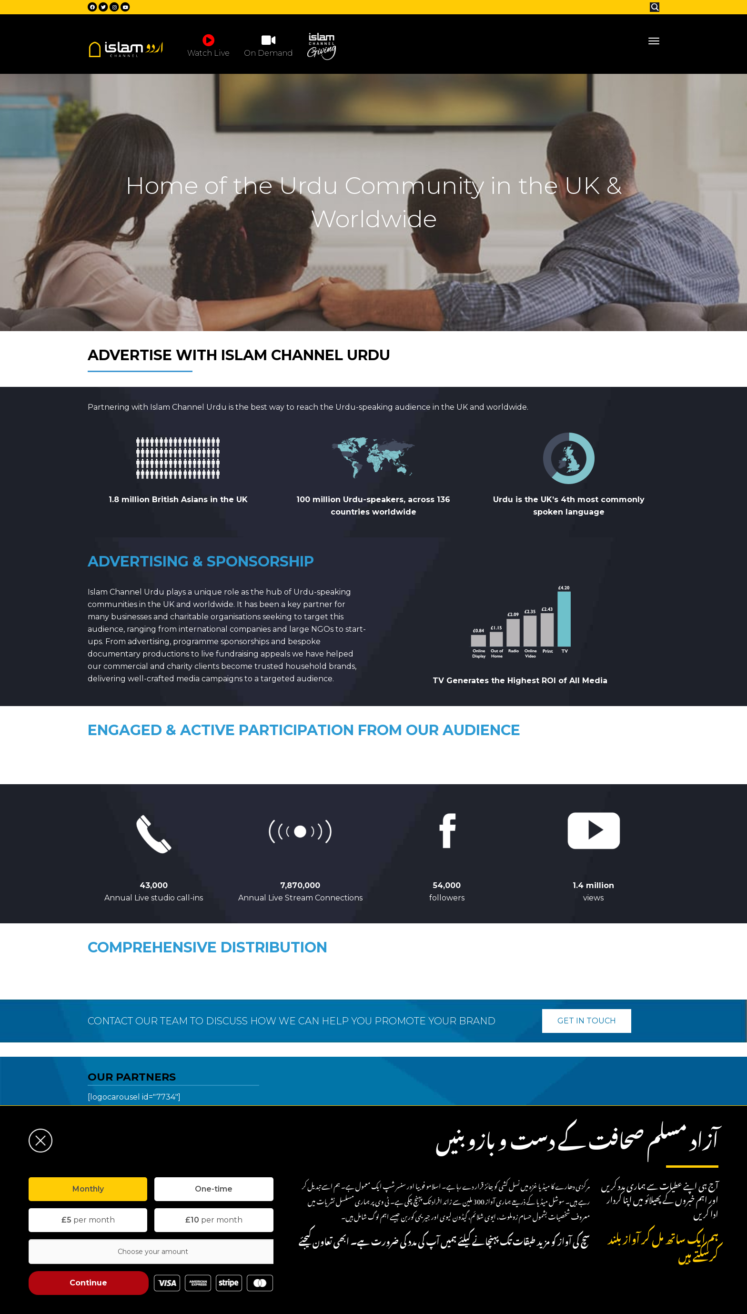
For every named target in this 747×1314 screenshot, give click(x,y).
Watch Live (208, 45)
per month (88, 1219)
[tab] (88, 1189)
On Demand (268, 45)
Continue (88, 1282)
